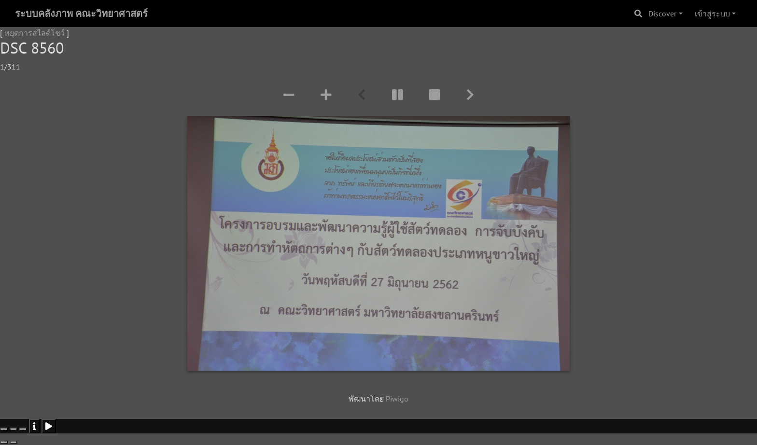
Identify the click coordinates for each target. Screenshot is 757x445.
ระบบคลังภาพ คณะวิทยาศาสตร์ (81, 13)
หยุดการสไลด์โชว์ (34, 33)
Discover (662, 13)
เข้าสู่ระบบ (712, 13)
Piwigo (397, 398)
